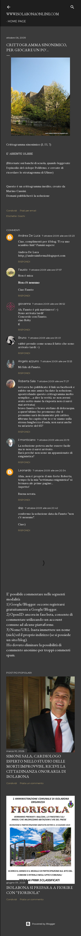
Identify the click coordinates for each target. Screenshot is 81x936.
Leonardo (24, 470)
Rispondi (24, 261)
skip (20, 508)
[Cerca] (72, 6)
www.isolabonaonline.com (32, 14)
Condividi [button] (11, 210)
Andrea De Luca (29, 235)
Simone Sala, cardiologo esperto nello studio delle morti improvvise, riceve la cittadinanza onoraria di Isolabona (36, 766)
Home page (17, 21)
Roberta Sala (27, 381)
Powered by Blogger (40, 924)
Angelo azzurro (28, 361)
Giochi (21, 216)
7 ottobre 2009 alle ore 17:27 (53, 381)
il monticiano (27, 440)
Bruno (22, 338)
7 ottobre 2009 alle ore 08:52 (48, 303)
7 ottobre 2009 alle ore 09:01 (44, 337)
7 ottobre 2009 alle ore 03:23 (58, 235)
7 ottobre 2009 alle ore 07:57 (45, 269)
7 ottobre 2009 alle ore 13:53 (56, 361)
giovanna (24, 303)
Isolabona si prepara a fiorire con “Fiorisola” (39, 890)
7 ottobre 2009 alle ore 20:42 (41, 508)
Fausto (23, 269)
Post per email (28, 210)
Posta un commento (31, 783)
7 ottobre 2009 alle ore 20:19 (53, 439)
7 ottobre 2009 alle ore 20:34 (49, 470)
